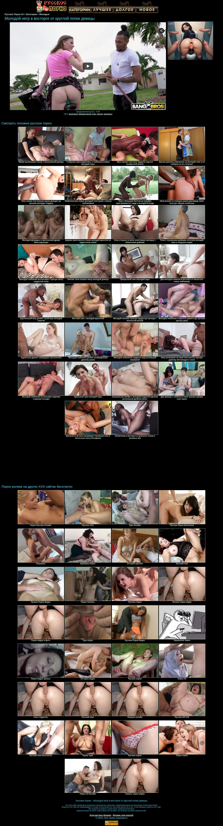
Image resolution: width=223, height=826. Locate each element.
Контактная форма (100, 815)
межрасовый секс (87, 114)
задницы (108, 114)
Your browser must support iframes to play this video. (88, 66)
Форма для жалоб (123, 815)
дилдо (100, 114)
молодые (73, 114)
